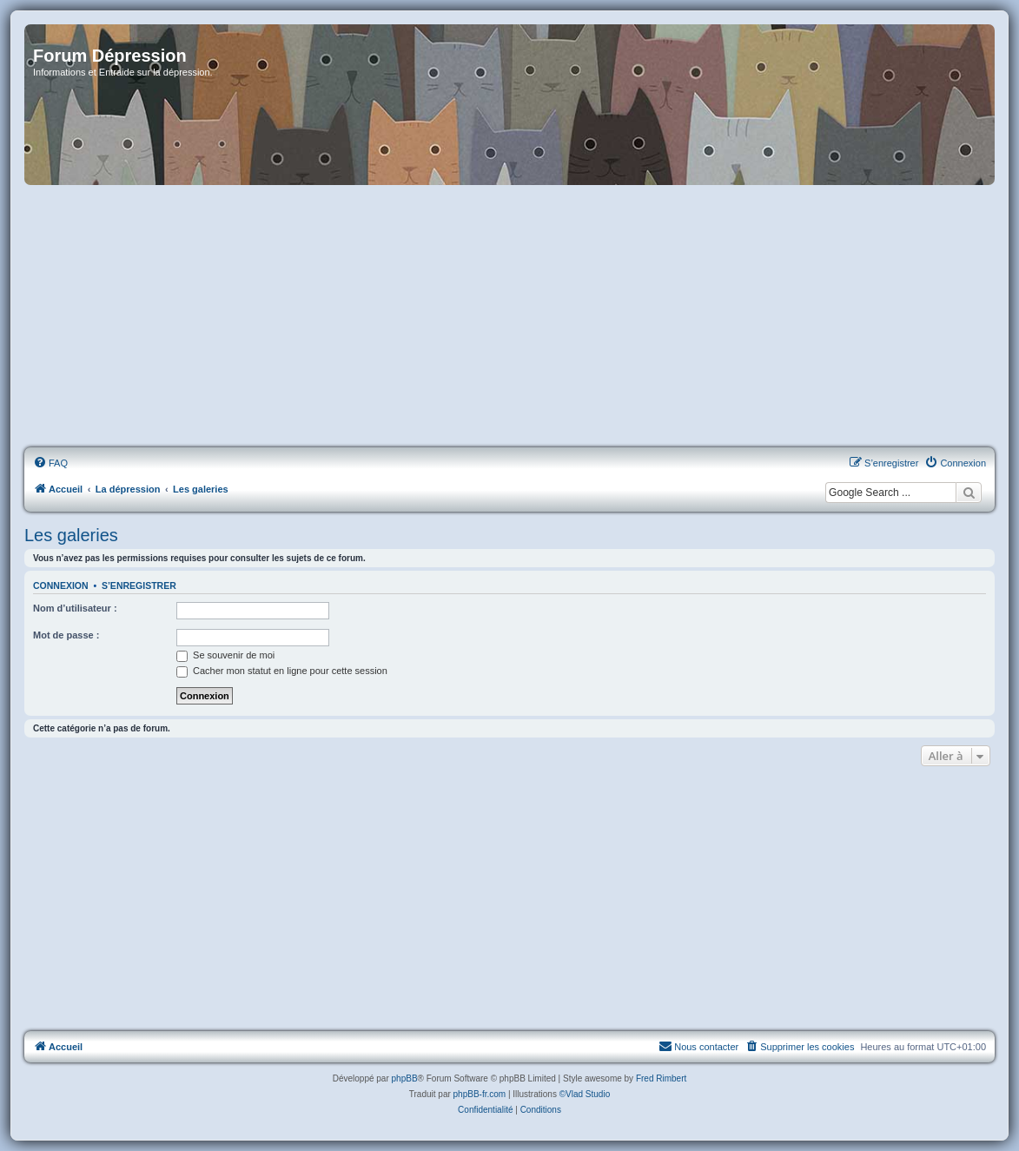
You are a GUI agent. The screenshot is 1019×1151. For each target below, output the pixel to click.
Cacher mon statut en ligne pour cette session (281, 670)
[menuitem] (50, 463)
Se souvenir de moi (225, 655)
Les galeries (71, 535)
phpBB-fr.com (479, 1094)
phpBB (405, 1078)
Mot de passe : (66, 635)
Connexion (61, 585)
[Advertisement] (509, 317)
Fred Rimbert (661, 1078)
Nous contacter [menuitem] (698, 1046)
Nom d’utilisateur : (75, 608)
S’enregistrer (139, 585)
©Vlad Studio (585, 1094)
